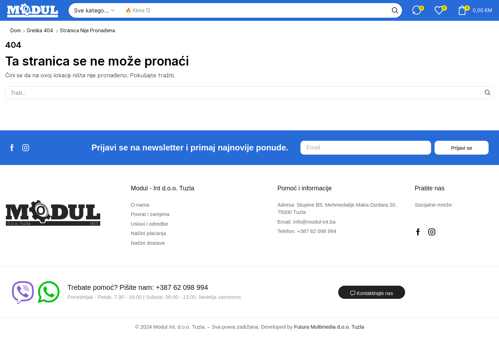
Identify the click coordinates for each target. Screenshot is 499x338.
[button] (418, 10)
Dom (15, 30)
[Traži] (395, 10)
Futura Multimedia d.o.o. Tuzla (329, 327)
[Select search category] (94, 10)
